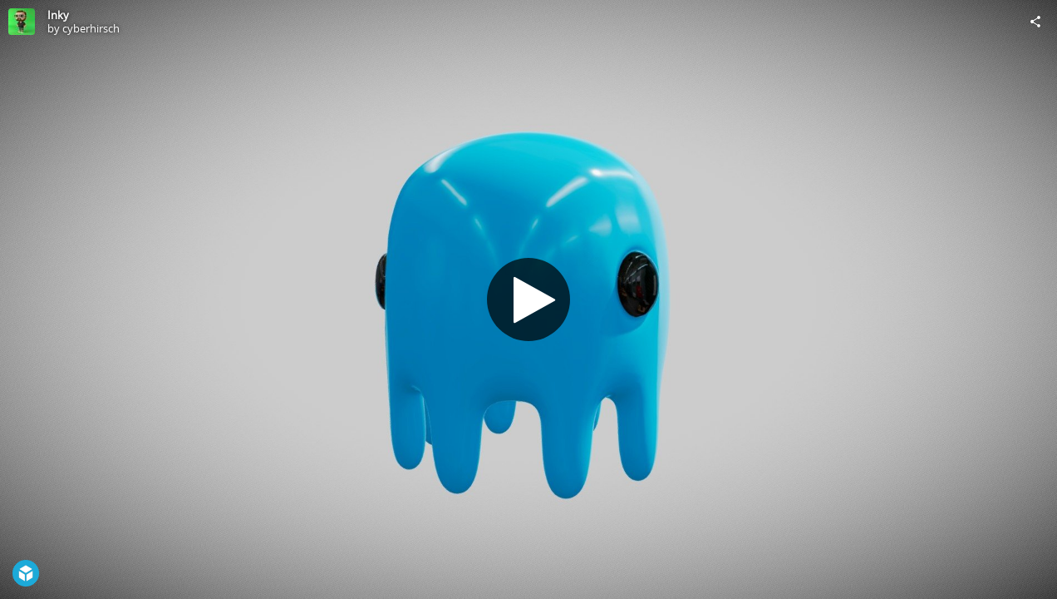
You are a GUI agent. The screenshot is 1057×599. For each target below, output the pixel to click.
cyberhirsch (91, 28)
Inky (58, 14)
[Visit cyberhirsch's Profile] (21, 21)
